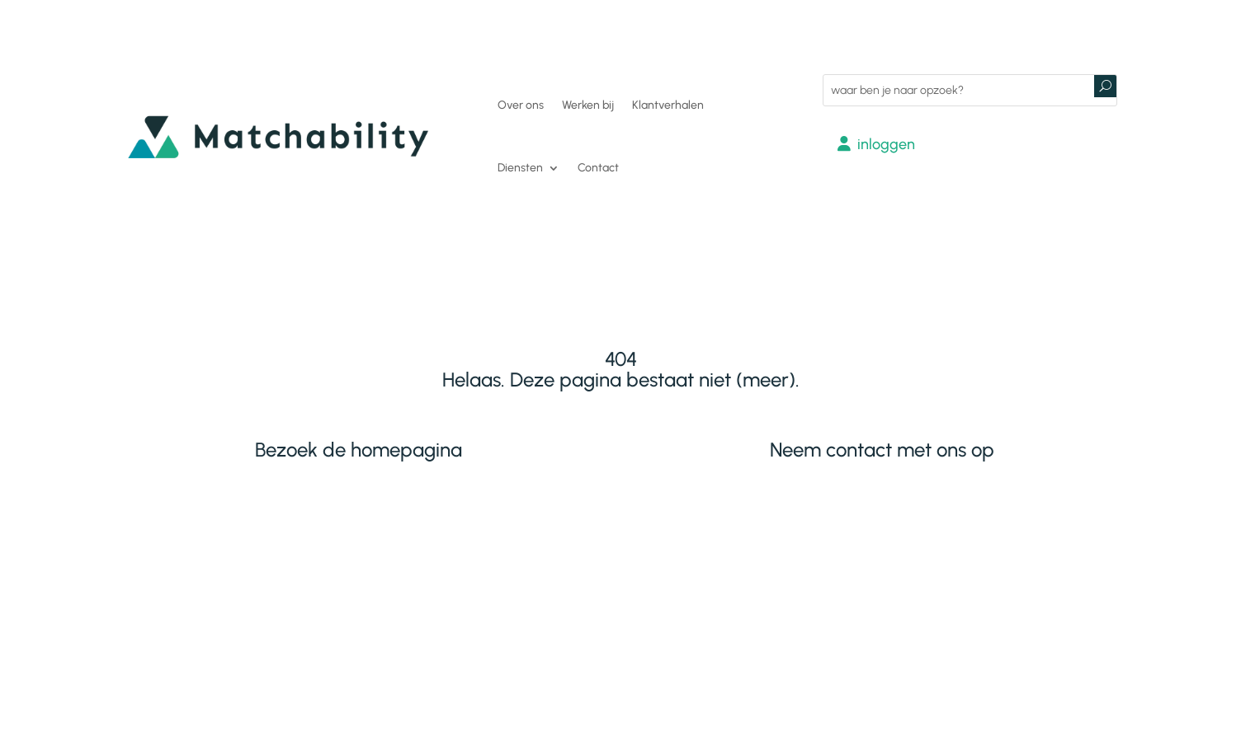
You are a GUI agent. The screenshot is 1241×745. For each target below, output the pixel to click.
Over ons (521, 105)
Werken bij (588, 105)
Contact (598, 168)
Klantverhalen (668, 105)
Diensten (520, 168)
